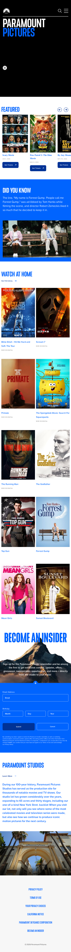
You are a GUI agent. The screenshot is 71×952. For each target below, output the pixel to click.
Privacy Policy (36, 889)
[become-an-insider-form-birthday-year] (58, 713)
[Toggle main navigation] (66, 11)
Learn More (7, 776)
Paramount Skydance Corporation (35, 922)
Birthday (6, 708)
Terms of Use (35, 897)
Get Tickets (8, 165)
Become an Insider (35, 930)
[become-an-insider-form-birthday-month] (12, 713)
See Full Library (7, 281)
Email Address (9, 692)
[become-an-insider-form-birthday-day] (35, 713)
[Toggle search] (60, 11)
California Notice (35, 914)
